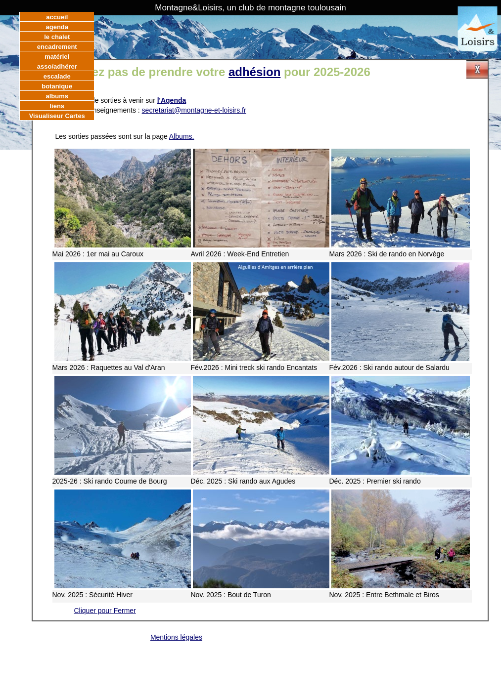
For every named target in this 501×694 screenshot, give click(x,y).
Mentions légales (176, 637)
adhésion (254, 72)
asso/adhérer (57, 66)
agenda (57, 27)
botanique (57, 86)
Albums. (181, 136)
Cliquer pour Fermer (105, 610)
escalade (57, 76)
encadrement (57, 46)
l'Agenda (171, 100)
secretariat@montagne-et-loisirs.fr (194, 110)
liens (56, 106)
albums (57, 96)
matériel (57, 56)
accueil (57, 17)
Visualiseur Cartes (57, 116)
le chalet (57, 37)
